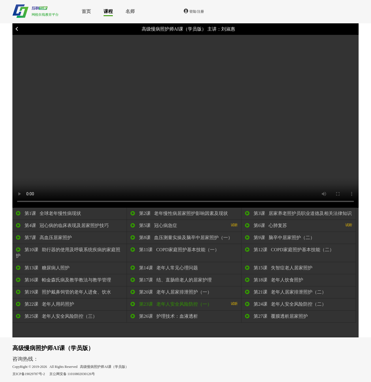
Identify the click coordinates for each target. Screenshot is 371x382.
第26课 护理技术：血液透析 (164, 316)
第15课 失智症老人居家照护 (278, 267)
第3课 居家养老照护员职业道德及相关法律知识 (298, 213)
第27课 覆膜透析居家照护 (276, 316)
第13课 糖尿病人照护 (43, 267)
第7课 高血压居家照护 (44, 237)
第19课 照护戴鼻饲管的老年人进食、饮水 (63, 292)
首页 (86, 11)
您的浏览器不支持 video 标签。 (185, 121)
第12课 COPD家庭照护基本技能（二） (289, 249)
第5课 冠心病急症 (184, 225)
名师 (130, 11)
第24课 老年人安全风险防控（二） (285, 304)
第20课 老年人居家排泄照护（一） (171, 292)
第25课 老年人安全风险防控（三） (56, 316)
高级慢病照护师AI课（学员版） (174, 29)
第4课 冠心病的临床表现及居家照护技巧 (62, 225)
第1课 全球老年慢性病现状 (48, 213)
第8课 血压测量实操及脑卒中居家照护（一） (181, 237)
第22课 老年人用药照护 (45, 304)
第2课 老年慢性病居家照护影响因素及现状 (179, 213)
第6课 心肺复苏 (298, 225)
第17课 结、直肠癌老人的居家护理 (171, 279)
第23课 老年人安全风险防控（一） (184, 304)
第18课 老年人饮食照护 (274, 279)
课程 (108, 11)
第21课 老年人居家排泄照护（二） (285, 292)
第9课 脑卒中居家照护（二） (280, 237)
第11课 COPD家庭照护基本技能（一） (174, 249)
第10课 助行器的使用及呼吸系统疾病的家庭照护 (68, 252)
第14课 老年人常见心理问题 (164, 267)
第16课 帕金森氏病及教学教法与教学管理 (63, 279)
